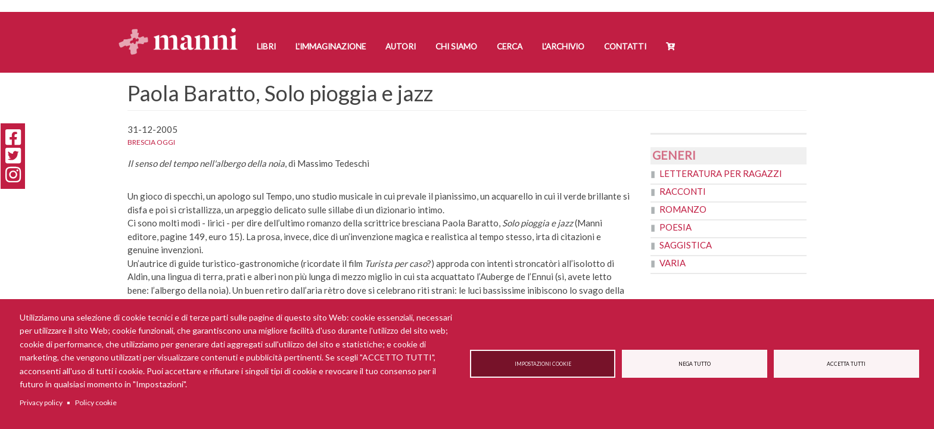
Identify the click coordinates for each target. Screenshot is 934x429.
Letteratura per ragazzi (720, 173)
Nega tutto (694, 364)
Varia (672, 262)
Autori (400, 46)
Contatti (625, 46)
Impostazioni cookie (543, 364)
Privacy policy (41, 402)
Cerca (509, 46)
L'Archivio (563, 46)
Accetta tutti (846, 364)
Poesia (675, 227)
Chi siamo (456, 46)
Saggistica (685, 245)
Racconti (682, 191)
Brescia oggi (151, 142)
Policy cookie (96, 402)
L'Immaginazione (330, 46)
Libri (266, 46)
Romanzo (682, 209)
